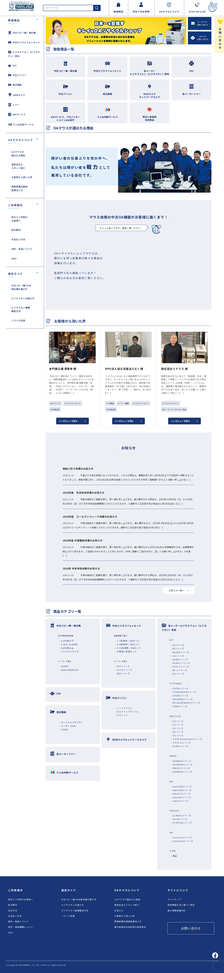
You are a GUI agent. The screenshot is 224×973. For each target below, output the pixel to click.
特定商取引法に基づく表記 (181, 904)
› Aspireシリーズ (180, 800)
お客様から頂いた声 (124, 915)
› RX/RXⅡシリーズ (180, 663)
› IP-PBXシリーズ (179, 746)
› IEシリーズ (177, 728)
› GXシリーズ (177, 655)
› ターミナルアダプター (71, 722)
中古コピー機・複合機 (22, 32)
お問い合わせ (191, 928)
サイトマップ (174, 899)
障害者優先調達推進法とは (128, 921)
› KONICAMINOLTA (69, 669)
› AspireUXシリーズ (181, 790)
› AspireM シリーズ (181, 797)
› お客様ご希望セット (126, 651)
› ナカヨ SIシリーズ (181, 742)
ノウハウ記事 (68, 915)
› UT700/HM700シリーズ (183, 692)
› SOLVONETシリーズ (182, 699)
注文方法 (12, 910)
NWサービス (17, 114)
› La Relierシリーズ (181, 815)
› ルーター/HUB (68, 725)
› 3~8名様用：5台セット (127, 644)
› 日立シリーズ (122, 673)
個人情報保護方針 (177, 910)
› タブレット (121, 715)
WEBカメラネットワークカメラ (129, 739)
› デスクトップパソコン (127, 711)
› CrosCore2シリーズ (182, 841)
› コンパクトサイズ (69, 651)
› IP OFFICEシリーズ (181, 822)
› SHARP (64, 666)
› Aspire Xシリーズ (181, 793)
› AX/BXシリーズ (179, 659)
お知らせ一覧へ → (179, 590)
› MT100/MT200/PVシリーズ (185, 702)
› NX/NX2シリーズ (180, 652)
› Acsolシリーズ (179, 819)
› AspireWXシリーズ (181, 786)
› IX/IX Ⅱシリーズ (180, 666)
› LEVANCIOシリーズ (181, 771)
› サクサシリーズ (123, 669)
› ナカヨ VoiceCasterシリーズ (186, 739)
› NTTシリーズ (122, 666)
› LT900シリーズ (179, 706)
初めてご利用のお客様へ (20, 899)
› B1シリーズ (177, 648)
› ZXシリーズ (177, 673)
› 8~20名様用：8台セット (128, 647)
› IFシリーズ (177, 724)
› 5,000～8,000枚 (68, 644)
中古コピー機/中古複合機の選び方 (78, 899)
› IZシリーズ (177, 735)
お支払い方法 (15, 915)
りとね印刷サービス (21, 124)
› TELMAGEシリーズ (181, 760)
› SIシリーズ (177, 721)
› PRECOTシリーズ (180, 768)
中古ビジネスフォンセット (24, 42)
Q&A (10, 932)
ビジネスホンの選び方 (72, 904)
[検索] (96, 8)
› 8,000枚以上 (67, 647)
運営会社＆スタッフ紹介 (126, 904)
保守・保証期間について (20, 927)
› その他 (64, 729)
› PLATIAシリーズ (180, 688)
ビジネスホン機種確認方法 (75, 910)
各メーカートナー (66, 754)
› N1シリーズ (177, 644)
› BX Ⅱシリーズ (179, 670)
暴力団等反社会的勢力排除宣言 (130, 927)
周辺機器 (15, 84)
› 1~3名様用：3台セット (127, 640)
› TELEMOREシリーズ (182, 764)
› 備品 (174, 855)
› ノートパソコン (124, 708)
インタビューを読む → (72, 421)
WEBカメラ (16, 95)
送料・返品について (18, 921)
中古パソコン (17, 75)
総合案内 (12, 904)
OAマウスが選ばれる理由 (127, 899)
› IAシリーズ (177, 731)
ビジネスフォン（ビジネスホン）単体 (24, 54)
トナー (13, 104)
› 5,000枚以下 (67, 640)
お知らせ (118, 910)
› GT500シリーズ (179, 695)
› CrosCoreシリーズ (181, 837)
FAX (12, 65)
